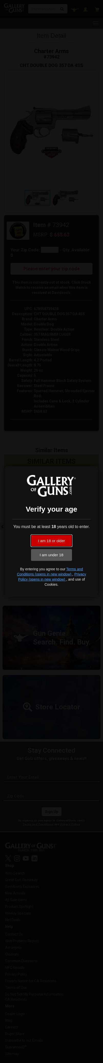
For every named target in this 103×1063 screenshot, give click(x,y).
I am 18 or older (51, 541)
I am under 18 (52, 555)
